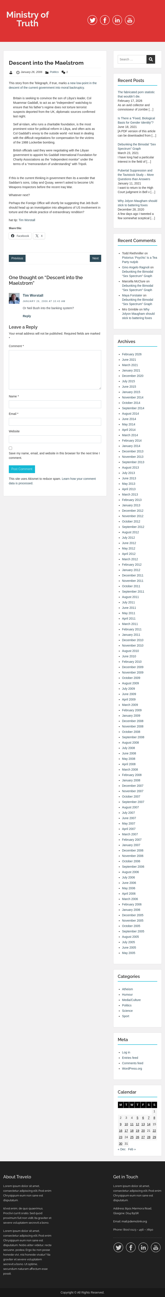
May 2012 (128, 548)
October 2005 (131, 926)
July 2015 (128, 381)
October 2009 (131, 678)
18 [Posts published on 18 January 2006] (132, 1130)
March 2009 (130, 705)
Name (14, 396)
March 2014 (130, 435)
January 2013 (131, 505)
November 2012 (133, 516)
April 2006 (129, 893)
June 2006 (129, 883)
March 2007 (130, 834)
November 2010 (133, 645)
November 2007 (133, 791)
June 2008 (129, 753)
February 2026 (132, 354)
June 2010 (129, 656)
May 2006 (128, 888)
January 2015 (131, 392)
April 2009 (129, 699)
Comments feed (132, 1063)
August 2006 (130, 872)
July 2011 (128, 602)
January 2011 (131, 634)
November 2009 (133, 672)
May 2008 (128, 758)
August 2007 (130, 807)
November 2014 (133, 397)
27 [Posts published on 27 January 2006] (143, 1137)
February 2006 (132, 904)
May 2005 (128, 953)
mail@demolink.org (134, 1221)
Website (14, 431)
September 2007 (133, 802)
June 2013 (129, 478)
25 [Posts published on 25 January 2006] (132, 1137)
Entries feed (130, 1057)
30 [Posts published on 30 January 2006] (120, 1143)
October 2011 (131, 586)
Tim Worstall (27, 220)
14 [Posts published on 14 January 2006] (148, 1124)
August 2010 (130, 651)
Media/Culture (131, 1000)
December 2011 (133, 575)
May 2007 (128, 823)
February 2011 (132, 629)
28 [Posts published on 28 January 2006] (148, 1137)
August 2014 (130, 413)
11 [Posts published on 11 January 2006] (132, 1124)
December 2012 (133, 510)
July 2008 (128, 748)
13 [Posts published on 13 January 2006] (143, 1124)
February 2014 (132, 440)
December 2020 (133, 376)
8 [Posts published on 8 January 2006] (154, 1117)
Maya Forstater (132, 295)
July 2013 (128, 473)
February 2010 (132, 661)
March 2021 (130, 365)
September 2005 (133, 931)
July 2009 (128, 688)
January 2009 (131, 715)
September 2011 (133, 591)
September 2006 (133, 866)
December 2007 (133, 785)
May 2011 (128, 613)
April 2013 (129, 489)
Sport (125, 1016)
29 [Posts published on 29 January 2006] (154, 1137)
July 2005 (128, 942)
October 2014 (131, 403)
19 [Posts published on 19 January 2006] (137, 1130)
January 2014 (131, 446)
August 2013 (130, 467)
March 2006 (130, 899)
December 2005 (133, 915)
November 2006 (133, 856)
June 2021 (129, 359)
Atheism (127, 989)
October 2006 (131, 861)
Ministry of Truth (27, 18)
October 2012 (131, 521)
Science (127, 1010)
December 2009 (133, 667)
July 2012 (128, 537)
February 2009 (132, 710)
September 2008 (133, 737)
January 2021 (131, 370)
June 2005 (129, 947)
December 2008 (133, 721)
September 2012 (133, 527)
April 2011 (129, 618)
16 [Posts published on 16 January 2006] (120, 1130)
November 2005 (133, 920)
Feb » (132, 1149)
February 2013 (132, 500)
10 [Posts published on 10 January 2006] (126, 1124)
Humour (127, 994)
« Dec (122, 1149)
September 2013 (133, 462)
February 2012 (132, 564)
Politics (54, 72)
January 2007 (131, 845)
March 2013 (130, 494)
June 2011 (129, 607)
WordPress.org (132, 1068)
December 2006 (133, 850)
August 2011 (130, 597)
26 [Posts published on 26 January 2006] (137, 1137)
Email (13, 414)
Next (95, 258)
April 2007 (129, 829)
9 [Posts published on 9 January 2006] (121, 1124)
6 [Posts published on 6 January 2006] (143, 1117)
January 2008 (131, 780)
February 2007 (132, 839)
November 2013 (133, 456)
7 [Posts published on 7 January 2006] (149, 1117)
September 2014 (133, 408)
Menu (7, 7)
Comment (16, 346)
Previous (17, 258)
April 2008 (129, 764)
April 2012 (129, 554)
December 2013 (133, 451)
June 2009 (129, 694)
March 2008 (130, 769)
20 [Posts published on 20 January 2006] (143, 1130)
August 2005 (130, 936)
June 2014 (129, 419)
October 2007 (131, 796)
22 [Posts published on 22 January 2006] (154, 1130)
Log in (126, 1052)
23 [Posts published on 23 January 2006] (120, 1137)
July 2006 (128, 877)
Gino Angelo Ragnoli (136, 267)
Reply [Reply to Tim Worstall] (27, 316)
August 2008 (130, 742)
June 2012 (129, 543)
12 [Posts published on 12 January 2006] (137, 1124)
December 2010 (133, 640)
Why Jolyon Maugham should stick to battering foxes (138, 314)
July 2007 (128, 812)
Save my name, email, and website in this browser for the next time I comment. (54, 456)
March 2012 (130, 559)
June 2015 (129, 386)
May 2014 (128, 424)
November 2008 (133, 726)
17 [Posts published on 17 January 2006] (126, 1130)
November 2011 (133, 580)
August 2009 (130, 683)
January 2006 (131, 909)
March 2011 (130, 624)
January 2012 (131, 570)
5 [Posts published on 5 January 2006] (137, 1117)
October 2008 (131, 731)
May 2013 (128, 483)
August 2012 (130, 532)
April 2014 (129, 429)
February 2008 (132, 775)
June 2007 (129, 818)
